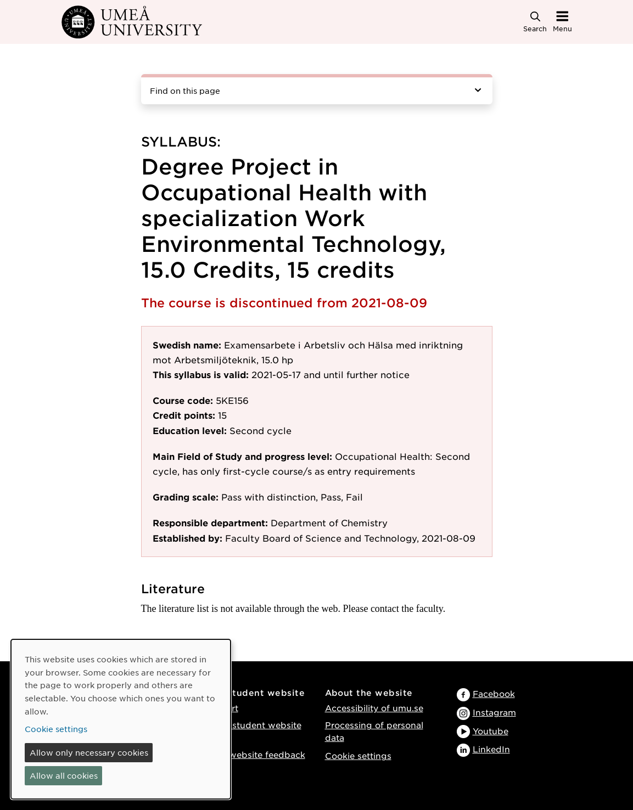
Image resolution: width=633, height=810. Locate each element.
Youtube (490, 730)
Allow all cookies (64, 775)
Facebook (494, 693)
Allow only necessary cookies (89, 752)
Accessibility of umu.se (374, 707)
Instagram (494, 712)
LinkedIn (491, 749)
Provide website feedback (249, 754)
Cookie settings (358, 755)
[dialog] (121, 719)
